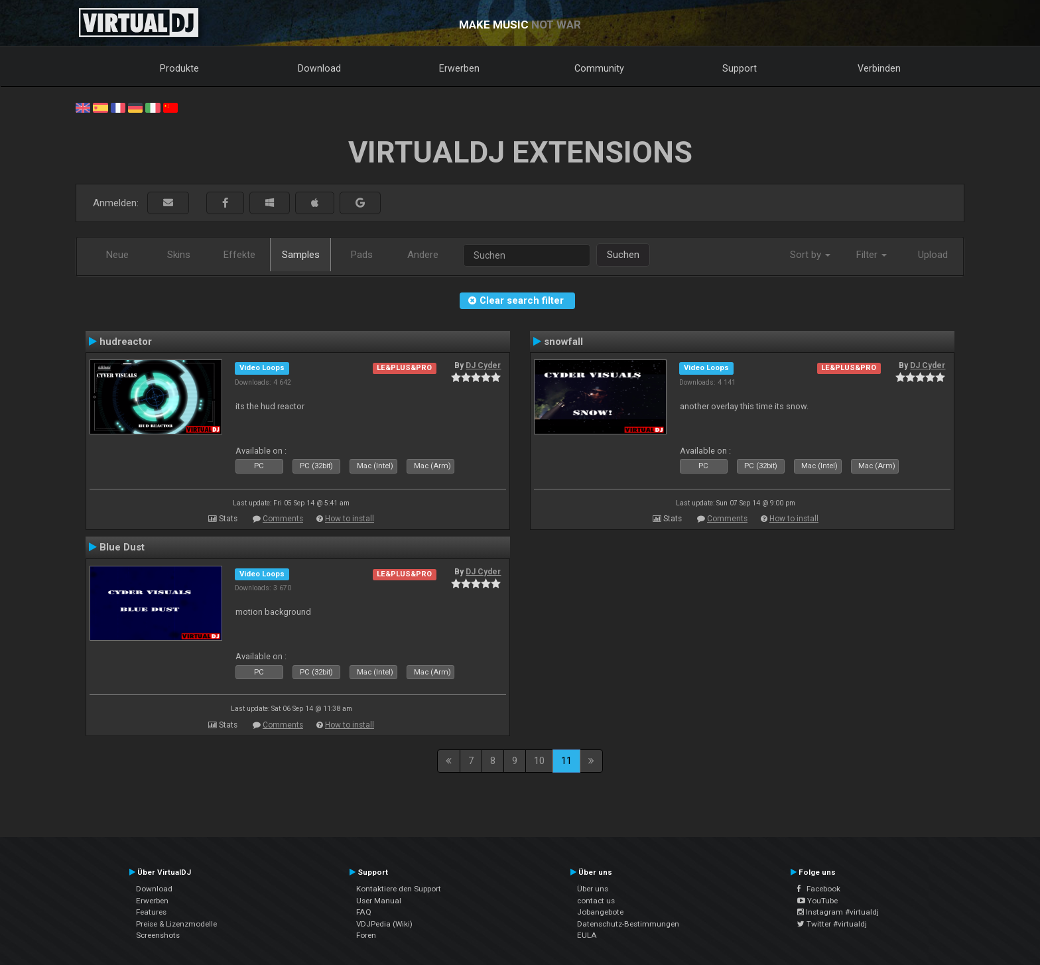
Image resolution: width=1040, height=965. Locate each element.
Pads (362, 255)
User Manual (378, 900)
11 (566, 761)
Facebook (818, 888)
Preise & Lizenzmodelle (176, 924)
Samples (301, 255)
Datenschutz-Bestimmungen (628, 924)
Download (319, 68)
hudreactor (125, 342)
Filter (871, 255)
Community (599, 68)
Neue (117, 255)
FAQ (363, 912)
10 (539, 761)
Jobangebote (600, 912)
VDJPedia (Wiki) (384, 924)
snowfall (563, 342)
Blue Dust (122, 547)
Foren (366, 935)
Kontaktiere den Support (398, 888)
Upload (933, 255)
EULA (587, 935)
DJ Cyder (483, 365)
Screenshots (158, 935)
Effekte (239, 255)
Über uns (592, 888)
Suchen (623, 255)
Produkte (179, 68)
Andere (422, 255)
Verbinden (879, 68)
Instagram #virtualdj (838, 912)
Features (151, 912)
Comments (283, 518)
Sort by (810, 255)
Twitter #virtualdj (832, 924)
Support (739, 68)
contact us (596, 900)
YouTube (817, 900)
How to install (349, 518)
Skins (178, 255)
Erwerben (459, 68)
